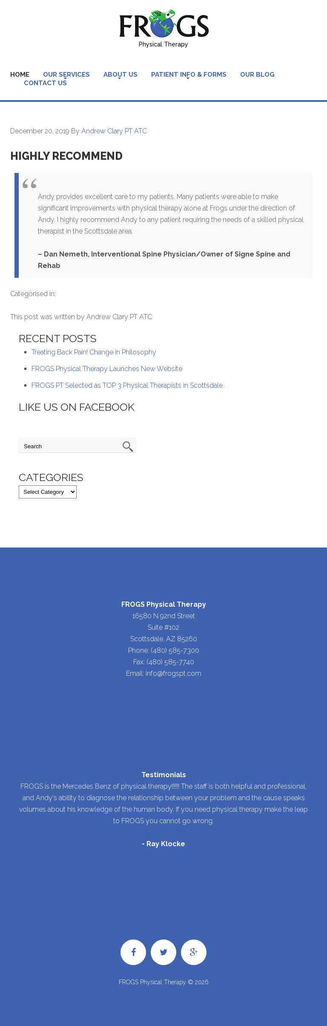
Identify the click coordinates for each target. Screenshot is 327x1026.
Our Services (66, 74)
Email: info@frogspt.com (163, 673)
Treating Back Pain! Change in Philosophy (94, 352)
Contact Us (45, 83)
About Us (120, 74)
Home (19, 74)
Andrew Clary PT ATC (114, 131)
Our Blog (257, 74)
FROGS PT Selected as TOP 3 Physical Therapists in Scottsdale (127, 385)
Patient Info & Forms (189, 74)
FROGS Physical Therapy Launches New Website (107, 369)
